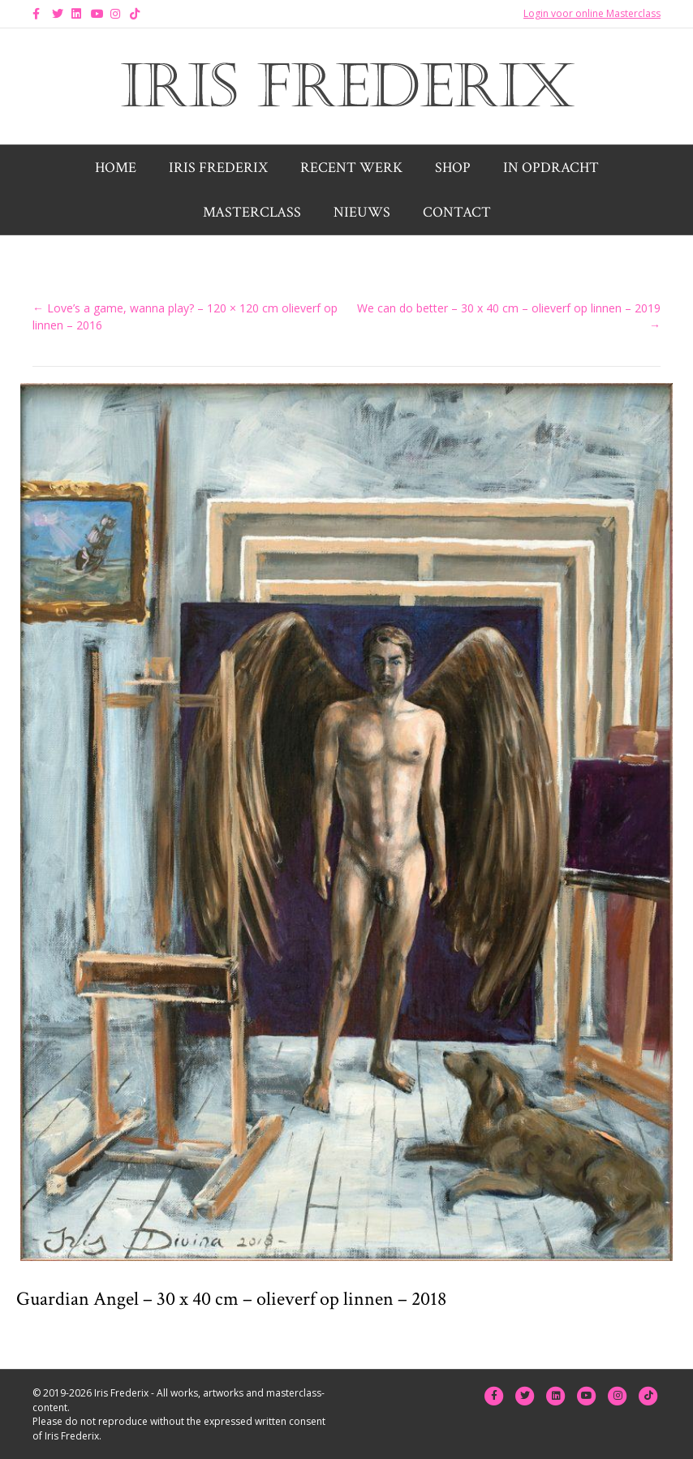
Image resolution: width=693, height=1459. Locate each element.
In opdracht (551, 167)
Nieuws (362, 212)
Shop (453, 167)
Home (115, 167)
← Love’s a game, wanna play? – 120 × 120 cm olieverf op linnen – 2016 (185, 316)
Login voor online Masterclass (592, 13)
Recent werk (351, 167)
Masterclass (252, 212)
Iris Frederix (218, 167)
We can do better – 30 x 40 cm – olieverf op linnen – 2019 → (509, 316)
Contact (457, 212)
